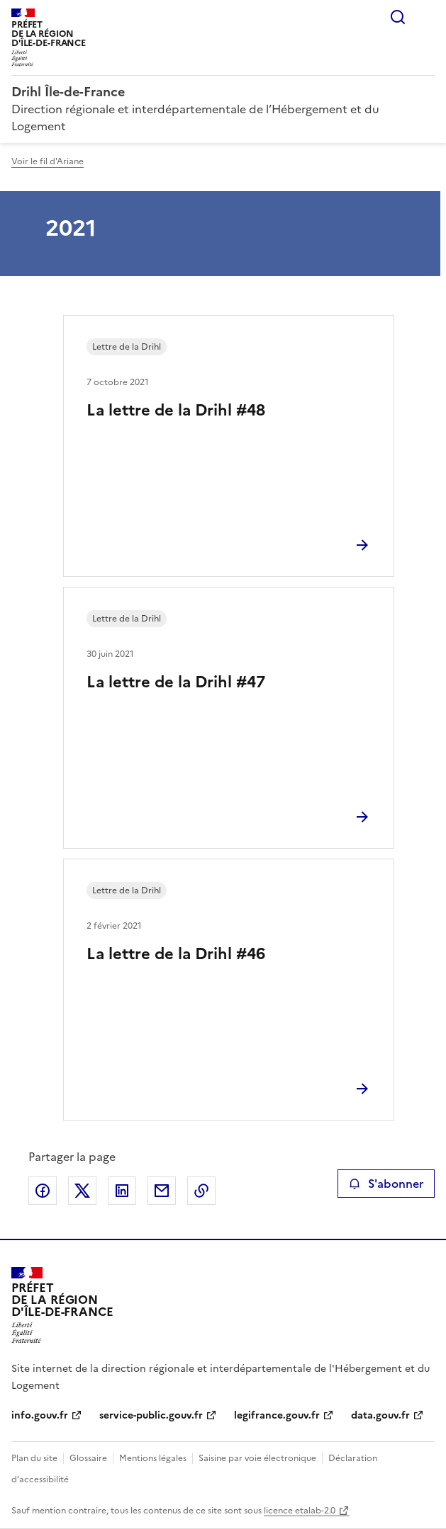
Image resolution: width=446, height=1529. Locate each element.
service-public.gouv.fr (151, 1415)
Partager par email (161, 1190)
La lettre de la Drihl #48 (176, 410)
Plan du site (34, 1458)
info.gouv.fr (39, 1415)
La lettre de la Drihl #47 (176, 682)
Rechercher (398, 17)
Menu (426, 17)
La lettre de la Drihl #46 (176, 954)
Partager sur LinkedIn (122, 1190)
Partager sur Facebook (42, 1190)
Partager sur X (82, 1190)
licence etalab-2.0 (299, 1510)
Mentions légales (152, 1458)
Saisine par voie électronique (257, 1458)
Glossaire (88, 1458)
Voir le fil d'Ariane (47, 161)
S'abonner (386, 1183)
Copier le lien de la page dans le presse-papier (201, 1190)
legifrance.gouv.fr (277, 1415)
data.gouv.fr (380, 1415)
